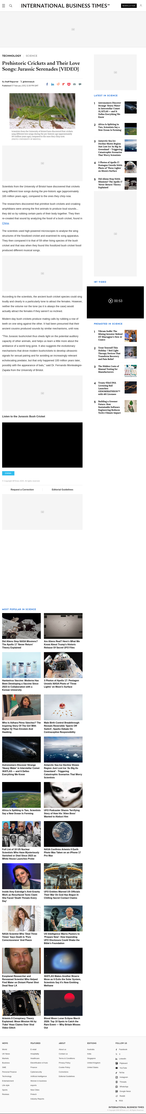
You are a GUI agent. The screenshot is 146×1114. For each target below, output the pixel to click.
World (4, 1049)
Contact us (63, 1054)
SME (4, 1067)
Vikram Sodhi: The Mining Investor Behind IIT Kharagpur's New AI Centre (110, 335)
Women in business (39, 1081)
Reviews (5, 1094)
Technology (7, 1076)
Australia (90, 1049)
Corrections (63, 1072)
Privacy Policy (64, 1063)
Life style (5, 1085)
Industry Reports (37, 1099)
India (89, 1054)
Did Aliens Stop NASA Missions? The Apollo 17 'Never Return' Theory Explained (20, 644)
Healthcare (35, 1058)
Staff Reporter (12, 81)
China (5, 223)
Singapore (91, 1058)
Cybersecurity (36, 1072)
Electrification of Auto (39, 1063)
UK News (6, 1054)
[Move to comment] (80, 84)
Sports (5, 1090)
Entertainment (8, 1081)
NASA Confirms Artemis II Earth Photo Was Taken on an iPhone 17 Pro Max (62, 852)
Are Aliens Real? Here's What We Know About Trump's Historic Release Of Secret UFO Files (62, 644)
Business (6, 1063)
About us (62, 1049)
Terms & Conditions (67, 1058)
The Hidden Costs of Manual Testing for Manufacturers (108, 369)
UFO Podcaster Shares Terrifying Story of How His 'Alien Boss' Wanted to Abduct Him (62, 813)
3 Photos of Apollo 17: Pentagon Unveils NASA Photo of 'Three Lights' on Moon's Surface (61, 683)
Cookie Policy (64, 1067)
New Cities (35, 1090)
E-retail (33, 1049)
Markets (5, 1058)
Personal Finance (9, 1072)
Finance (34, 1067)
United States (92, 1067)
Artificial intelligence (39, 1076)
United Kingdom (93, 1063)
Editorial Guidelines (62, 489)
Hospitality (35, 1054)
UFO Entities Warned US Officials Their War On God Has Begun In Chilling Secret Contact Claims (62, 894)
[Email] (74, 84)
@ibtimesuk (29, 81)
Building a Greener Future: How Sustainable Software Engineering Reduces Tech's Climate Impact (109, 407)
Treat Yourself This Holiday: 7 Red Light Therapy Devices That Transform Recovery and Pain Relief (109, 353)
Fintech (34, 1094)
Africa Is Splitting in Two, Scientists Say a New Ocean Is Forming (109, 127)
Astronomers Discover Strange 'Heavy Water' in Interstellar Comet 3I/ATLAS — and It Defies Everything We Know (109, 109)
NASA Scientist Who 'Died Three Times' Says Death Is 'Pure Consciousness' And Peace (19, 937)
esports (34, 1085)
